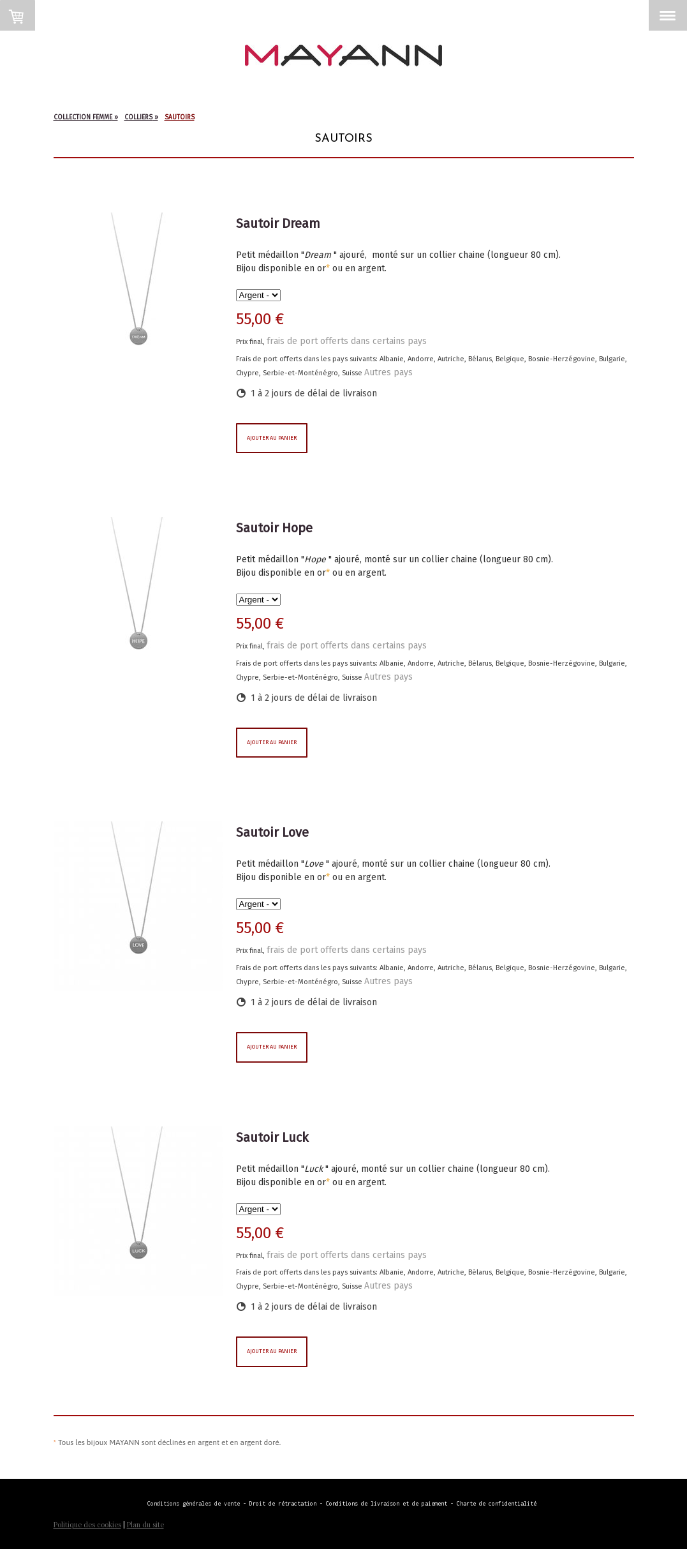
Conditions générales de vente (193, 1503)
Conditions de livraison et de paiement (386, 1503)
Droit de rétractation (284, 1503)
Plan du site (145, 1524)
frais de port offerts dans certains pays (347, 341)
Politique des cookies (87, 1524)
